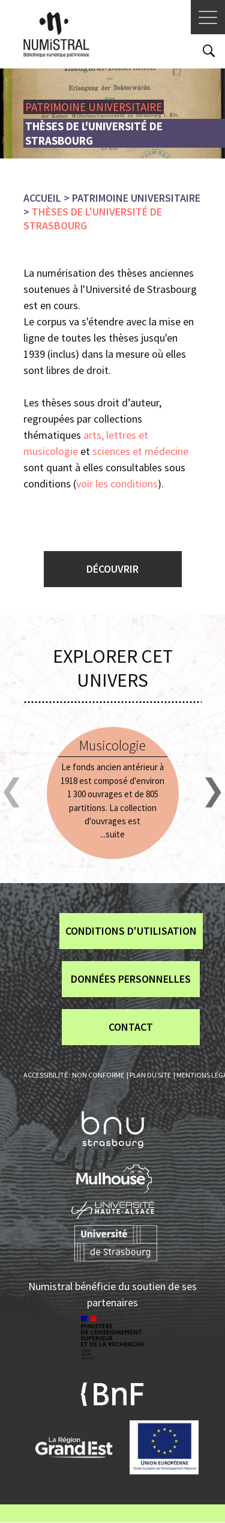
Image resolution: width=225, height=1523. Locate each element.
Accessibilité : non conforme (73, 1074)
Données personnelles (131, 979)
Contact (131, 1027)
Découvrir (112, 569)
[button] (11, 792)
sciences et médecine (141, 451)
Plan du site (150, 1074)
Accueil (42, 198)
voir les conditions (117, 483)
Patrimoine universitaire (136, 198)
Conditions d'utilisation (131, 931)
